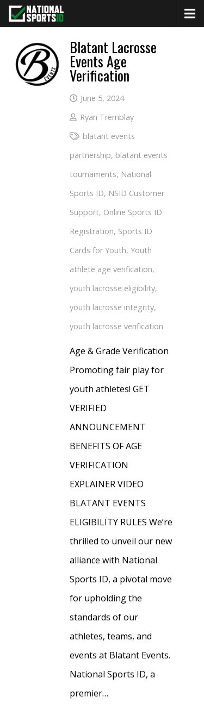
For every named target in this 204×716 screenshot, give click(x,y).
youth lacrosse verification (116, 326)
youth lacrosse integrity (112, 307)
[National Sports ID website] (36, 13)
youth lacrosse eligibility (112, 288)
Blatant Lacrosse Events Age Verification (113, 61)
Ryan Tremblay (107, 117)
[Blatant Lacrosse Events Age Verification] (37, 49)
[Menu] (189, 13)
